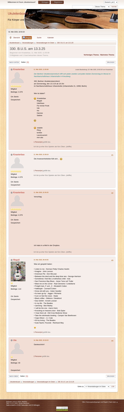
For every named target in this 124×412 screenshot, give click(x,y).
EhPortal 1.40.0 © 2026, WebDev (16, 401)
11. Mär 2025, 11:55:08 (41, 69)
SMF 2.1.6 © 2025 (12, 403)
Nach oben (13, 376)
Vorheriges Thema (91, 55)
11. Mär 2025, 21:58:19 (41, 154)
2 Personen (38, 356)
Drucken (110, 62)
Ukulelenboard (18, 13)
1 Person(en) (38, 142)
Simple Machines (24, 403)
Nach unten (14, 62)
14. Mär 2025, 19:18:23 (41, 340)
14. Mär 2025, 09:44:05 (41, 260)
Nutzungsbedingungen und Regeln (97, 402)
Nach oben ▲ (113, 402)
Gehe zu (80, 386)
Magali (16, 260)
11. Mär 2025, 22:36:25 (41, 192)
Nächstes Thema (107, 55)
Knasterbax (19, 69)
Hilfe (83, 402)
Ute (15, 340)
